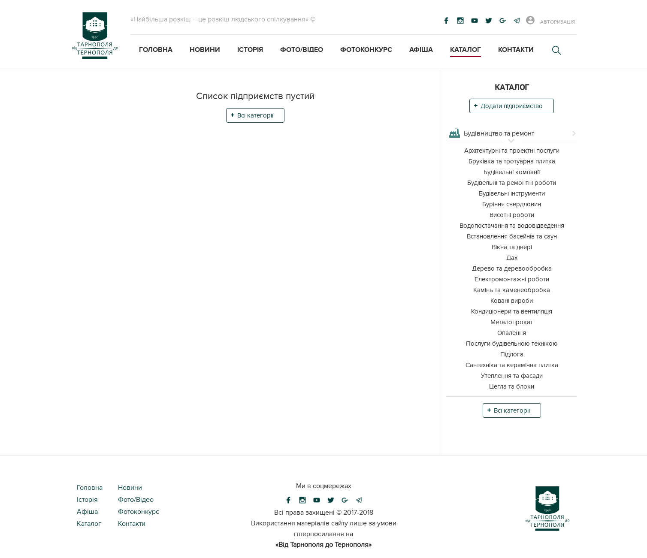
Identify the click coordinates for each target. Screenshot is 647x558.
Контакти (516, 49)
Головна (155, 49)
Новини (205, 49)
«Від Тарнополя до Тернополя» (323, 544)
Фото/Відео (301, 49)
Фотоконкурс (366, 49)
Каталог (465, 49)
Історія (250, 49)
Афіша (421, 49)
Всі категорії (255, 115)
